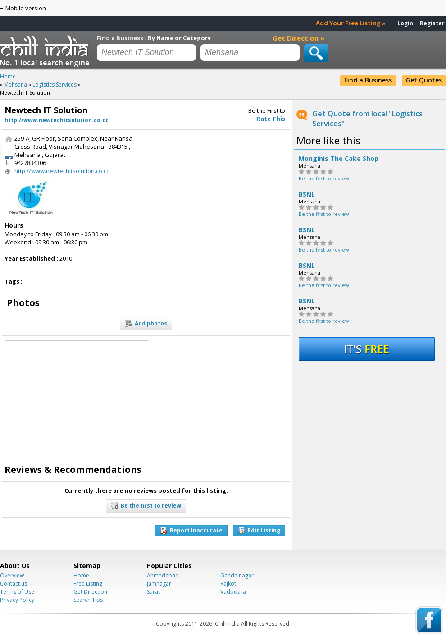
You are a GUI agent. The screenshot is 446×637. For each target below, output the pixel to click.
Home (81, 575)
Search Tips (88, 600)
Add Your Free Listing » (351, 23)
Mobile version (25, 8)
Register (432, 23)
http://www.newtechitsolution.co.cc (57, 120)
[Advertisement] (219, 190)
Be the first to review (324, 178)
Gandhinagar (237, 575)
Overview (12, 575)
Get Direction (90, 592)
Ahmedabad (163, 575)
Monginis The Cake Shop (338, 159)
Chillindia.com (46, 51)
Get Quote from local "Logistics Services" (367, 118)
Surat (153, 592)
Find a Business (368, 80)
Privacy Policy (17, 600)
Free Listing (87, 583)
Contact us (13, 583)
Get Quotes (424, 80)
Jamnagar (159, 583)
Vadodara (233, 592)
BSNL (307, 194)
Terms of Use (17, 592)
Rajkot (228, 583)
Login (405, 23)
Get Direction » (298, 37)
